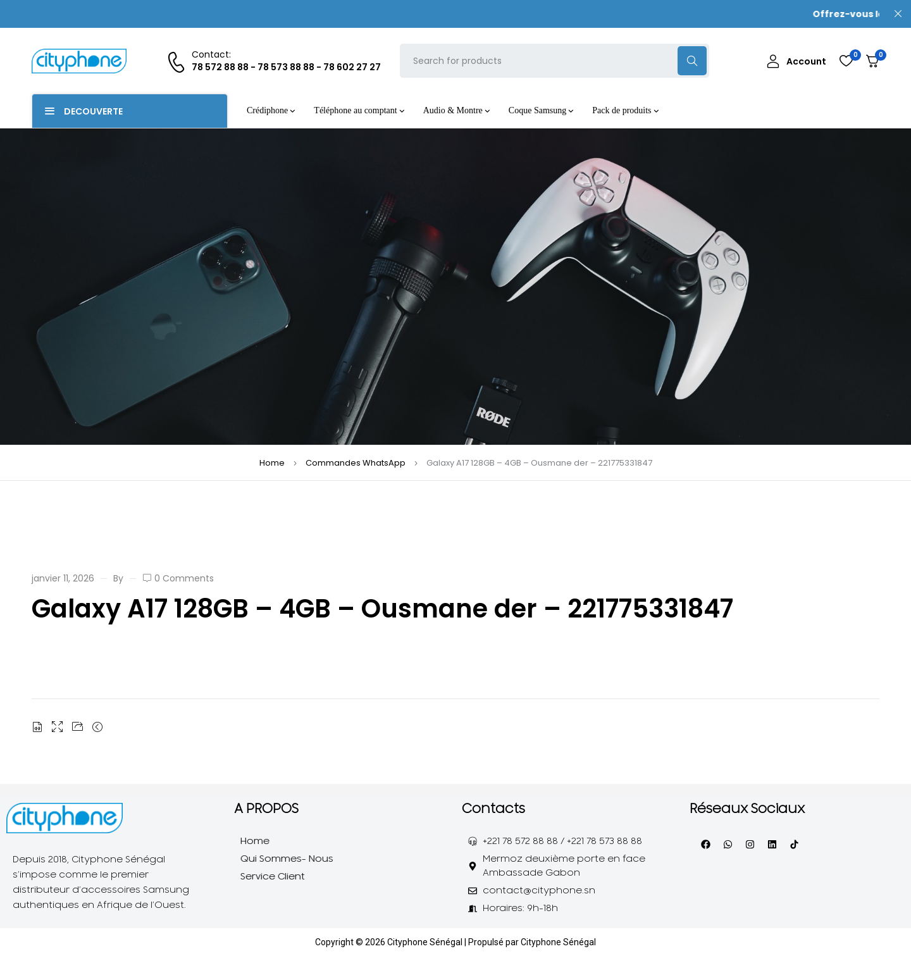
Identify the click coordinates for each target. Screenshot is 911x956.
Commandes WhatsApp (356, 463)
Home (272, 463)
